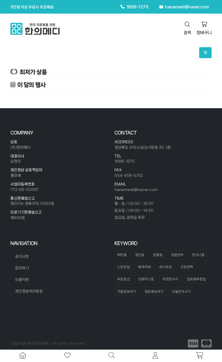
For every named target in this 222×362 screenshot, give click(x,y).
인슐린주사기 (181, 291)
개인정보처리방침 (29, 291)
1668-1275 (134, 7)
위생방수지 (170, 279)
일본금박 (177, 255)
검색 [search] (187, 28)
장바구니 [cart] (204, 28)
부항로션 (123, 279)
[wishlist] (67, 356)
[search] (111, 356)
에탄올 (122, 255)
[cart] (199, 356)
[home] (22, 356)
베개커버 (144, 267)
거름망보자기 (126, 291)
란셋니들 (198, 255)
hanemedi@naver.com (184, 7)
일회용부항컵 (196, 279)
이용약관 (22, 280)
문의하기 (22, 268)
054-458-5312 (128, 175)
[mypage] (155, 356)
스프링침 (123, 267)
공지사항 (22, 256)
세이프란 (165, 267)
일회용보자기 (154, 291)
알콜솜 (157, 255)
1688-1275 (124, 161)
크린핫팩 (186, 267)
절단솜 (140, 255)
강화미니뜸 (146, 279)
